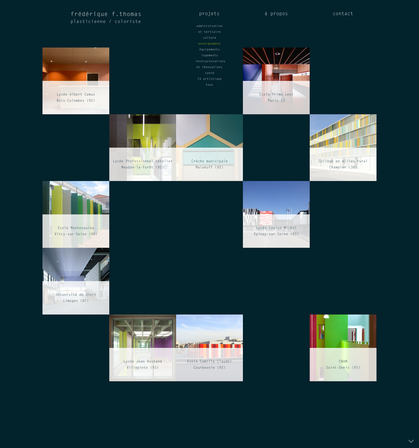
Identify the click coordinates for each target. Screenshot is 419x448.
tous (209, 85)
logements (209, 55)
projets (209, 14)
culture (209, 38)
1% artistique (209, 79)
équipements (209, 49)
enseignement (209, 43)
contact (343, 14)
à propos (276, 14)
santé (209, 73)
